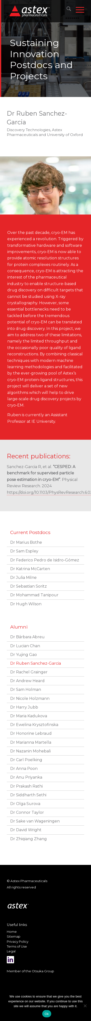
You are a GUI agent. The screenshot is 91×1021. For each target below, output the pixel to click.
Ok (47, 1014)
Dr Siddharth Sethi (28, 795)
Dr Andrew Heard (27, 680)
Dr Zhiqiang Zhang (28, 839)
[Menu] (77, 9)
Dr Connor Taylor (27, 812)
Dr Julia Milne (23, 577)
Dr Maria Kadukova (28, 716)
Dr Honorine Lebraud (31, 733)
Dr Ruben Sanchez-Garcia (35, 663)
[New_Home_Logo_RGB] (38, 11)
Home (12, 931)
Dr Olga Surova (25, 803)
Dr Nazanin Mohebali (30, 751)
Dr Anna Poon (24, 768)
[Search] (66, 9)
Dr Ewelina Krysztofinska (34, 724)
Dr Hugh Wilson (25, 604)
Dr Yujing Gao (23, 654)
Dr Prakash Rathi (26, 786)
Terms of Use (17, 946)
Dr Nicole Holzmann (30, 698)
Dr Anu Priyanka (26, 777)
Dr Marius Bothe (26, 542)
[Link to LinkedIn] (10, 959)
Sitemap (13, 936)
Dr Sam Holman (25, 689)
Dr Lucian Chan (25, 646)
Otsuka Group (43, 971)
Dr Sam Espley (24, 551)
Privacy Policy (17, 941)
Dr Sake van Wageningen (35, 821)
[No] (85, 1005)
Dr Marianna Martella (30, 742)
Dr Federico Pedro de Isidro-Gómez (44, 560)
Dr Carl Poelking (26, 760)
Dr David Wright (25, 830)
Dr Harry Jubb (24, 707)
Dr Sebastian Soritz (28, 586)
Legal (11, 951)
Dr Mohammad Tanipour (34, 595)
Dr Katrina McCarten (30, 568)
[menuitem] (66, 9)
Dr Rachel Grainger (29, 672)
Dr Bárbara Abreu (27, 637)
